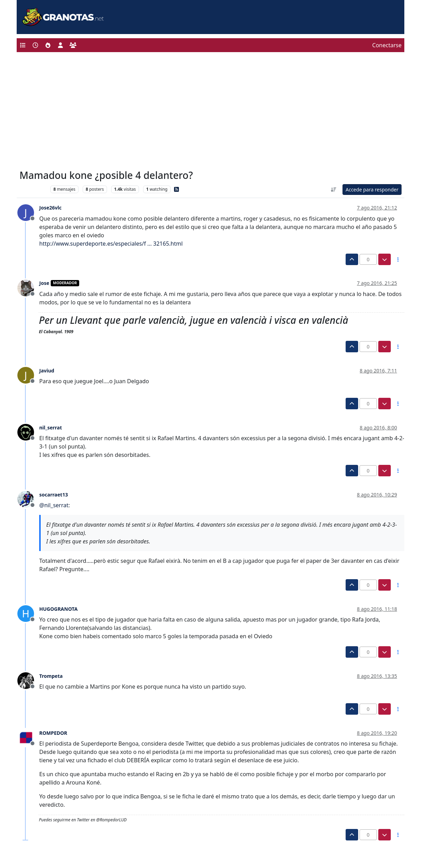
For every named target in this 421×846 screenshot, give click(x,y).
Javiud (46, 370)
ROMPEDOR (53, 733)
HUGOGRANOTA (58, 609)
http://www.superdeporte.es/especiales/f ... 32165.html (111, 243)
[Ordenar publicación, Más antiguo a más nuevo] (333, 189)
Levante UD (33, 189)
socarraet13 (53, 494)
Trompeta (51, 676)
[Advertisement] (210, 112)
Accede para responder (372, 189)
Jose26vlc (50, 207)
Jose (44, 283)
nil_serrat (50, 427)
